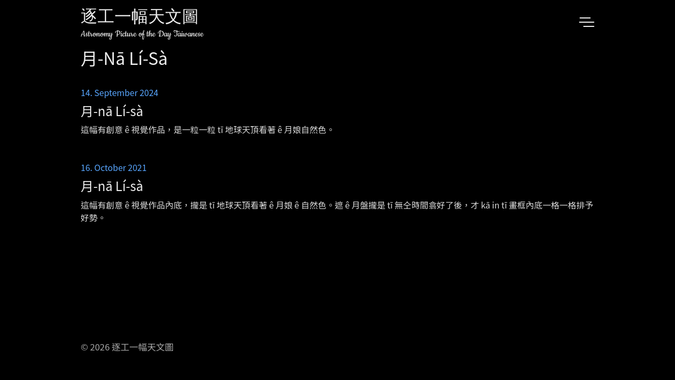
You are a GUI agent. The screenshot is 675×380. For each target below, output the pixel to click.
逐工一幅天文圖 (140, 18)
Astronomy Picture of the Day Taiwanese (142, 34)
